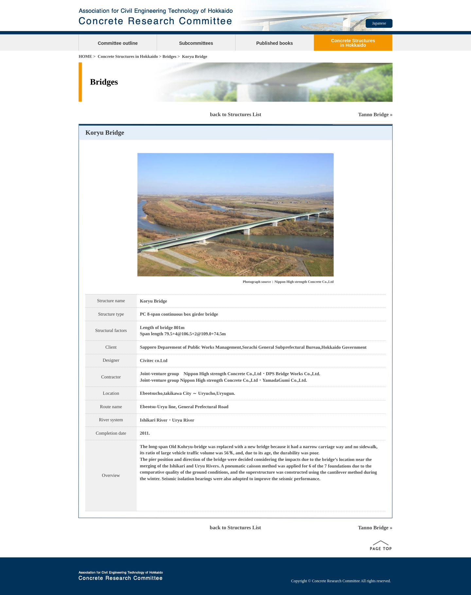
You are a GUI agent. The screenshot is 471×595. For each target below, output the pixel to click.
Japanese (379, 23)
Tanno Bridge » (375, 114)
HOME (85, 56)
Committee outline (118, 43)
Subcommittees (196, 43)
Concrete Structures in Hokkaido (128, 56)
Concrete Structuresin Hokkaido (353, 43)
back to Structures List (235, 114)
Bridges (170, 56)
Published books (274, 43)
